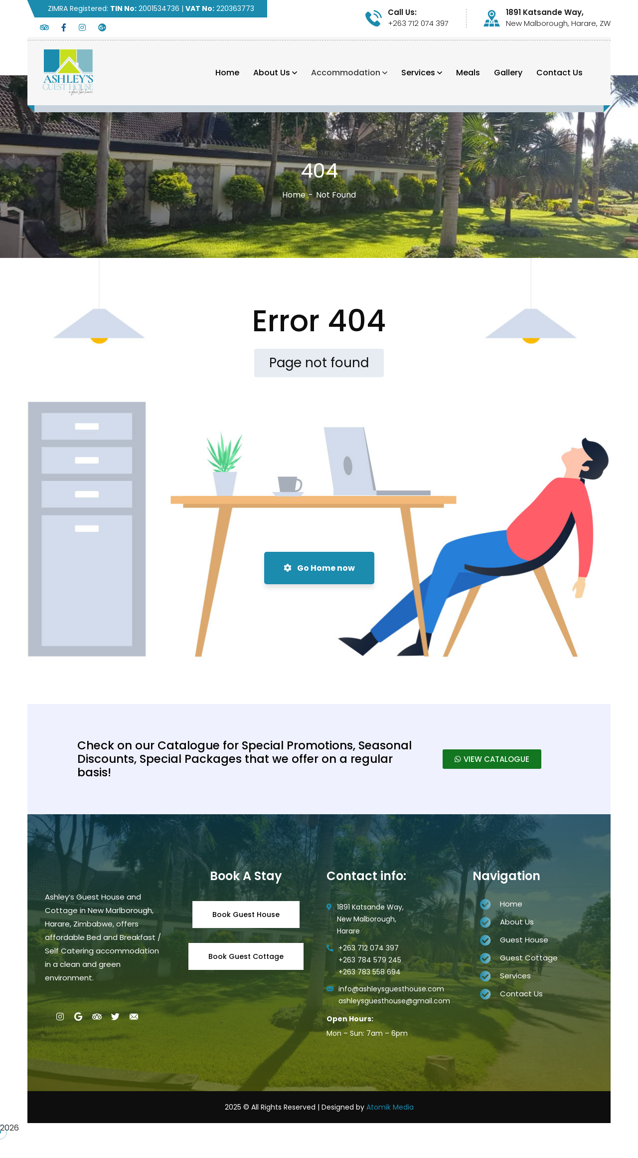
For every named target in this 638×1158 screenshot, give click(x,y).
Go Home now (319, 568)
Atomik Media (390, 1107)
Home (294, 195)
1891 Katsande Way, (545, 12)
